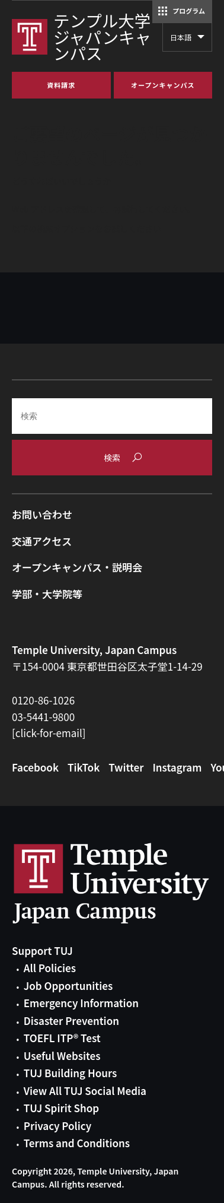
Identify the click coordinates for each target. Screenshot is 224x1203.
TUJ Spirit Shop (61, 1107)
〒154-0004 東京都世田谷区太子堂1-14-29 (107, 666)
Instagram (176, 767)
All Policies (50, 967)
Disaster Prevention (71, 1020)
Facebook (35, 767)
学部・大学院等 (47, 593)
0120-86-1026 (43, 700)
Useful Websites (62, 1055)
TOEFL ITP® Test (62, 1037)
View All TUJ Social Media (85, 1090)
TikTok (84, 767)
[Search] (112, 416)
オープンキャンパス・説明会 (77, 567)
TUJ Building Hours (70, 1072)
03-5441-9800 (43, 716)
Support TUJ (42, 950)
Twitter (125, 767)
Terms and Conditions (77, 1142)
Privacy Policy (57, 1125)
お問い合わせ (42, 514)
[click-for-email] (49, 732)
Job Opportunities (68, 985)
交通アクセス (42, 541)
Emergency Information (81, 1002)
